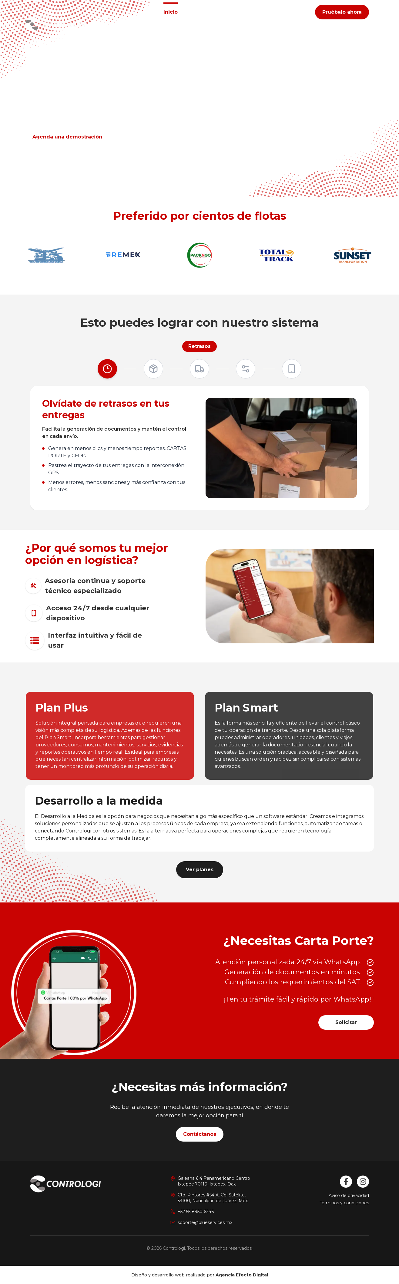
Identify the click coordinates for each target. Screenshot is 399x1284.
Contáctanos (199, 1134)
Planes (198, 12)
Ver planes (199, 869)
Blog (297, 12)
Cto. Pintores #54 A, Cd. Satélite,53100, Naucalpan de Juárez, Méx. (213, 1197)
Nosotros (231, 12)
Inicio (170, 12)
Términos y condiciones (344, 1203)
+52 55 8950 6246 (196, 1211)
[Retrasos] (107, 369)
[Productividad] (245, 369)
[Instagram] (363, 1182)
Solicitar (346, 1022)
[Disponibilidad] (291, 369)
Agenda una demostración (67, 137)
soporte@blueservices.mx (205, 1222)
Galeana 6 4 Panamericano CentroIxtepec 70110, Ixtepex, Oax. (214, 1181)
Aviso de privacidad (349, 1195)
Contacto (267, 12)
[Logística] (153, 369)
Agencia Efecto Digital (242, 1275)
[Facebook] (346, 1182)
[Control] (199, 369)
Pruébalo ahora (342, 12)
